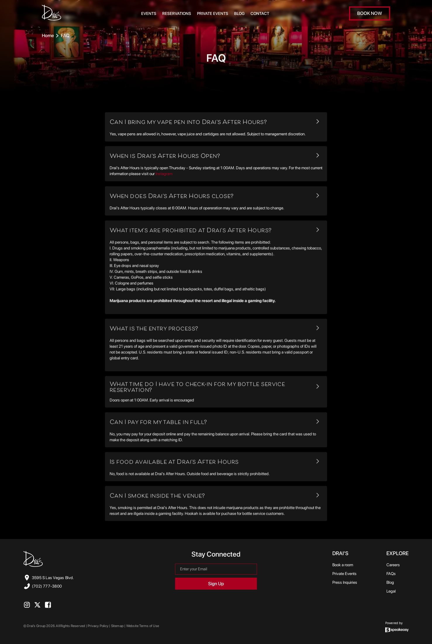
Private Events (212, 13)
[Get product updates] (216, 569)
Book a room (342, 564)
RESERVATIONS (176, 13)
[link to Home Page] (51, 13)
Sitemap (117, 626)
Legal (391, 591)
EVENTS (148, 13)
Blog (390, 582)
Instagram (163, 173)
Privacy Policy (98, 626)
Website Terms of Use (142, 626)
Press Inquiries (344, 582)
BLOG (239, 13)
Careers (393, 564)
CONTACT (259, 13)
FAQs (391, 573)
